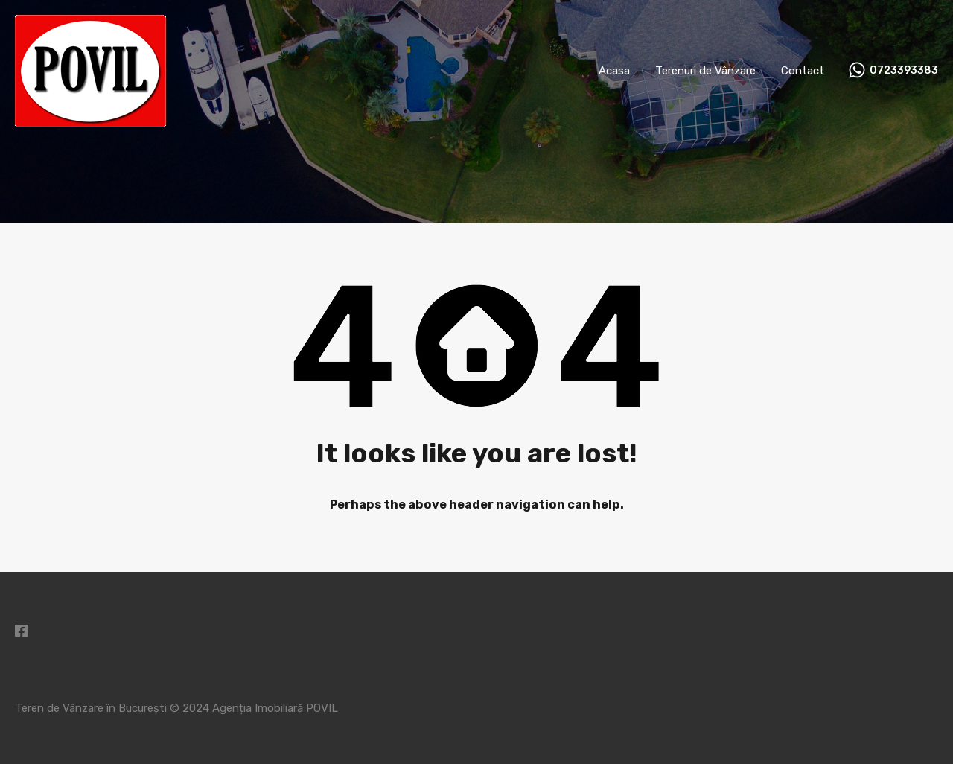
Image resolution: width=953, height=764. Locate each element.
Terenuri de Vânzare (705, 70)
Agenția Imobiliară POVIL (275, 708)
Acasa (614, 70)
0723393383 (904, 71)
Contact (802, 70)
